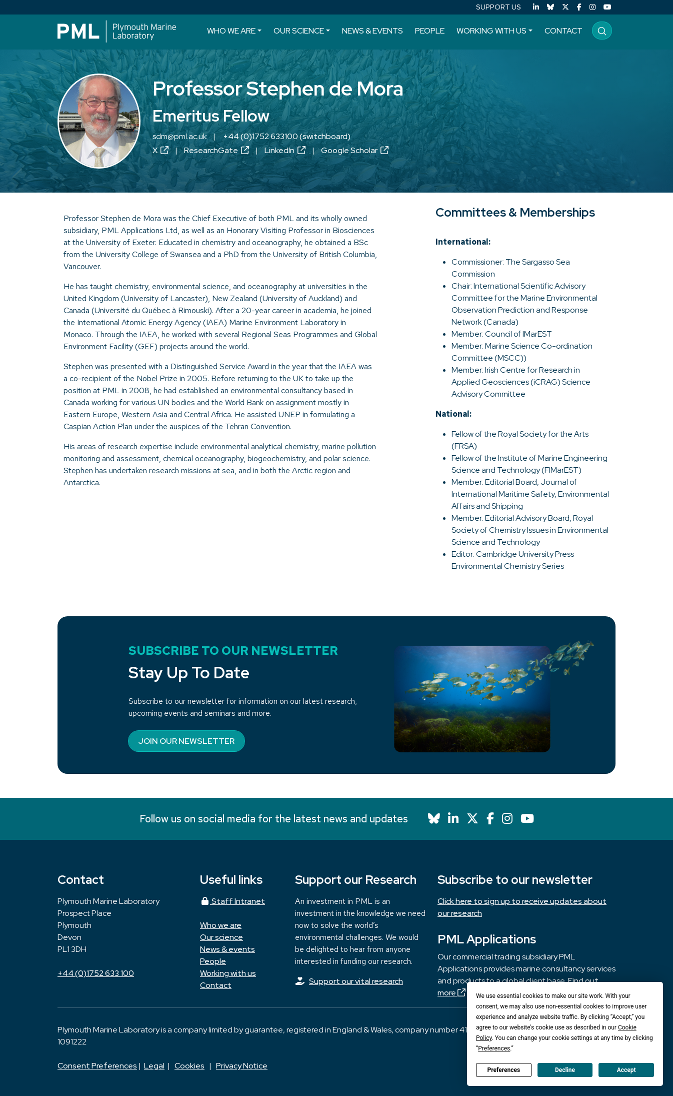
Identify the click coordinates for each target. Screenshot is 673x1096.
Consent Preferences (97, 1065)
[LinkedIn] (536, 7)
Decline (565, 1069)
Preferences (504, 1069)
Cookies (189, 1065)
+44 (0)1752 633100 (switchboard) (286, 136)
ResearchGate (216, 150)
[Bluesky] (550, 7)
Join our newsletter (186, 741)
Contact (563, 31)
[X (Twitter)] (565, 7)
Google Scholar (354, 150)
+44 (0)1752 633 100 (96, 973)
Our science (299, 31)
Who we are (231, 31)
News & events (372, 31)
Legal (154, 1065)
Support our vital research (356, 981)
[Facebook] (579, 7)
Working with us (491, 31)
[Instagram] (593, 7)
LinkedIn (285, 150)
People (429, 31)
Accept (626, 1069)
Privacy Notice (242, 1065)
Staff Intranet (232, 901)
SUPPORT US (498, 7)
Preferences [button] (494, 1048)
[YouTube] (608, 7)
